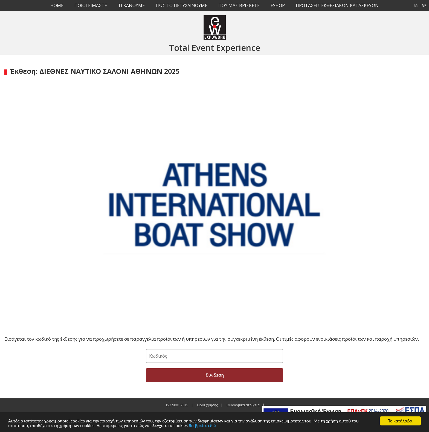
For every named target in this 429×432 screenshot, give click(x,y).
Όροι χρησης (207, 405)
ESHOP (278, 5)
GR (424, 5)
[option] (214, 204)
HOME (56, 5)
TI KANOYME (131, 5)
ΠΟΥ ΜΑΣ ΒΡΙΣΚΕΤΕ (239, 5)
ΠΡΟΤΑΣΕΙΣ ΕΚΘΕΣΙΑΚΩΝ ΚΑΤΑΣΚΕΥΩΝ (337, 5)
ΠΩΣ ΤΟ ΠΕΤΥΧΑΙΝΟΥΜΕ (181, 5)
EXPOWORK (215, 27)
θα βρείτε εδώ (202, 425)
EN (416, 5)
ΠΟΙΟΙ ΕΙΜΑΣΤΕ (90, 5)
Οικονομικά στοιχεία (243, 405)
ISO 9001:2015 (177, 405)
